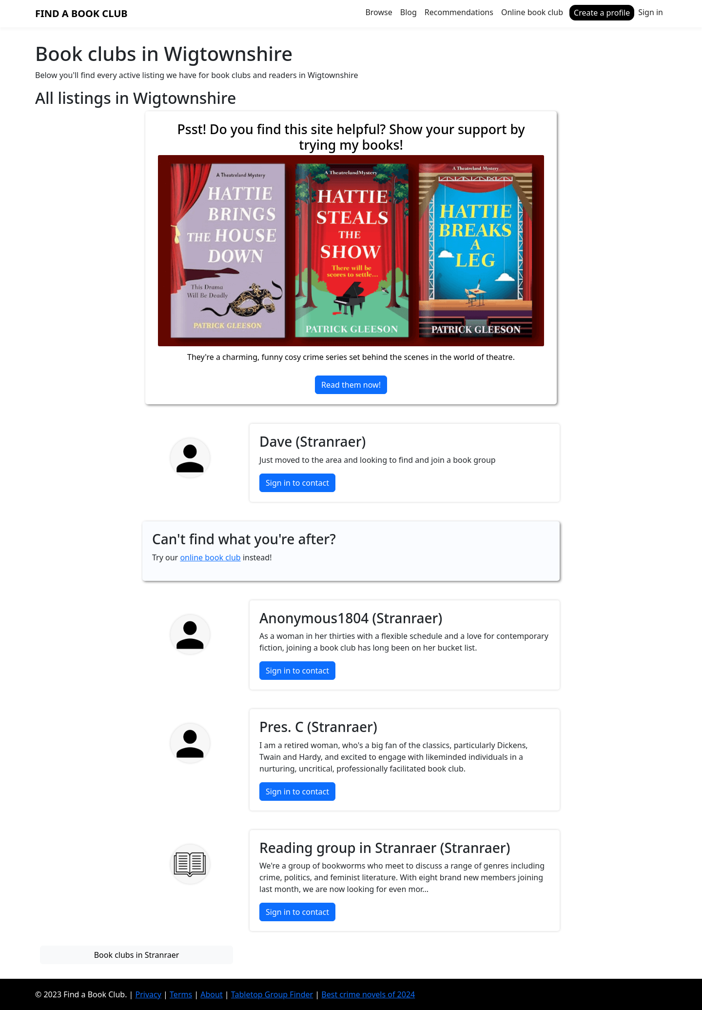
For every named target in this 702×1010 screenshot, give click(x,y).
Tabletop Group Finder (272, 994)
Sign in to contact (297, 482)
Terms (181, 994)
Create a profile (602, 12)
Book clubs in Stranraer (136, 955)
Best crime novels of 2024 (368, 994)
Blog (408, 12)
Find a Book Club (81, 13)
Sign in (650, 12)
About (211, 994)
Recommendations (459, 12)
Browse (378, 12)
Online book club (532, 12)
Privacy (148, 994)
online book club (210, 557)
